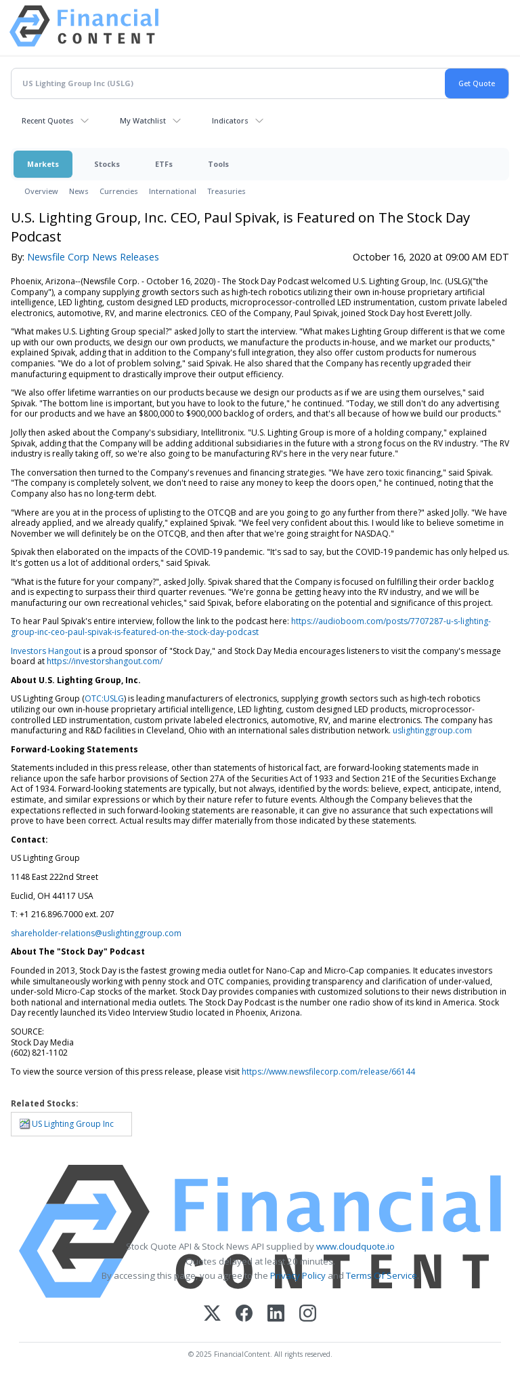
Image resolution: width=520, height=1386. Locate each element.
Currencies (119, 191)
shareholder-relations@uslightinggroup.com (96, 933)
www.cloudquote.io (355, 1246)
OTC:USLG (104, 698)
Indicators (230, 120)
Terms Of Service (381, 1275)
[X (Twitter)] (212, 1314)
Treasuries (226, 191)
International (172, 191)
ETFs (164, 164)
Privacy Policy (298, 1275)
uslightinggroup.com (432, 730)
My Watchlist (143, 120)
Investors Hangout (46, 651)
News (79, 191)
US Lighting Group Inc (73, 1124)
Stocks (107, 164)
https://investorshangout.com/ (104, 661)
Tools (218, 164)
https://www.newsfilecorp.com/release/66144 (328, 1071)
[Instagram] (308, 1314)
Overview (41, 191)
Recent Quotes (48, 120)
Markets (43, 164)
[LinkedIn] (276, 1314)
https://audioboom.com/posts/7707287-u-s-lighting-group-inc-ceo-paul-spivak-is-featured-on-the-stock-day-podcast (251, 626)
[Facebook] (244, 1314)
